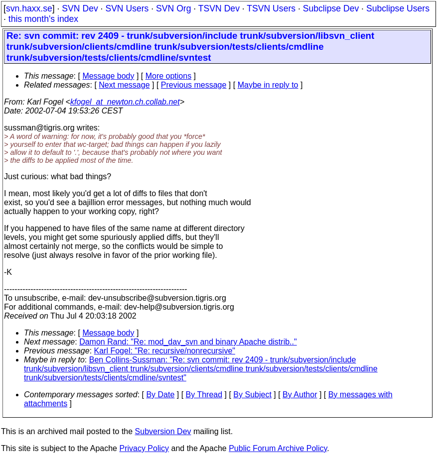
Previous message (194, 85)
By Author (300, 394)
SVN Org (173, 8)
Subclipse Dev (331, 8)
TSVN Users (271, 8)
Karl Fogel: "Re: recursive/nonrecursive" (164, 350)
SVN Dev (80, 8)
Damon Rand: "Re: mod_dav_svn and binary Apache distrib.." (188, 342)
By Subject (252, 394)
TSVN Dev (219, 8)
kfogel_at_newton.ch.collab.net (125, 102)
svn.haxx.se (29, 8)
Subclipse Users (398, 8)
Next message (124, 85)
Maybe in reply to (268, 85)
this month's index (43, 19)
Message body (108, 76)
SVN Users (126, 8)
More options (169, 76)
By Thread (204, 394)
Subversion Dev (163, 431)
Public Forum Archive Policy (278, 448)
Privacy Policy (144, 448)
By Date (160, 394)
